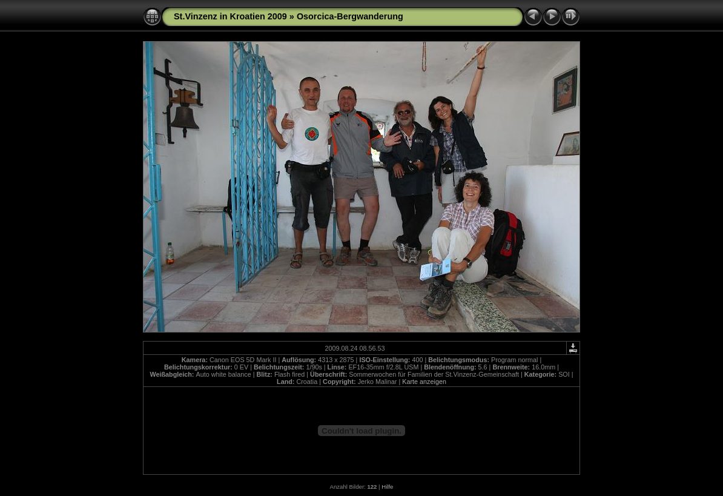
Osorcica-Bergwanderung (350, 16)
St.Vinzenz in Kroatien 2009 (230, 16)
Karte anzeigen (424, 381)
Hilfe (387, 486)
